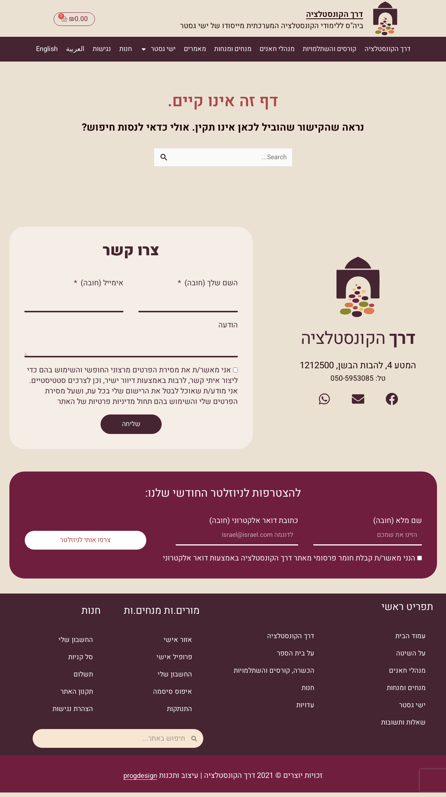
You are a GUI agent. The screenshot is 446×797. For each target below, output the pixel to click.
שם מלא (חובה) (397, 523)
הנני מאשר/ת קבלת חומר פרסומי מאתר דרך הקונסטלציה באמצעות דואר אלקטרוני (289, 562)
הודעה (228, 325)
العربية (75, 47)
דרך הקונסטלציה (329, 12)
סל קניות (79, 662)
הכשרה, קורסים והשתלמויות (270, 675)
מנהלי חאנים (277, 47)
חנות (125, 47)
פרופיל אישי (172, 662)
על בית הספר (293, 658)
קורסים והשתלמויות (329, 47)
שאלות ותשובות (401, 727)
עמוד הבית (409, 641)
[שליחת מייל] (358, 399)
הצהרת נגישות (71, 713)
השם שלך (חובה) (210, 281)
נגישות (102, 47)
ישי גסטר (158, 47)
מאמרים (195, 47)
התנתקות (178, 713)
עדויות (304, 710)
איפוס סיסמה (171, 696)
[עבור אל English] (47, 47)
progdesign (140, 780)
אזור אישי (176, 644)
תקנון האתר (75, 696)
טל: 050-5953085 (358, 380)
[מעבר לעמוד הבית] (386, 18)
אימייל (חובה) (101, 281)
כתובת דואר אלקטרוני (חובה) (253, 523)
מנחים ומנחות (232, 47)
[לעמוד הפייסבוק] (386, 399)
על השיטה (410, 658)
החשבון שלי (173, 679)
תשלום (82, 679)
